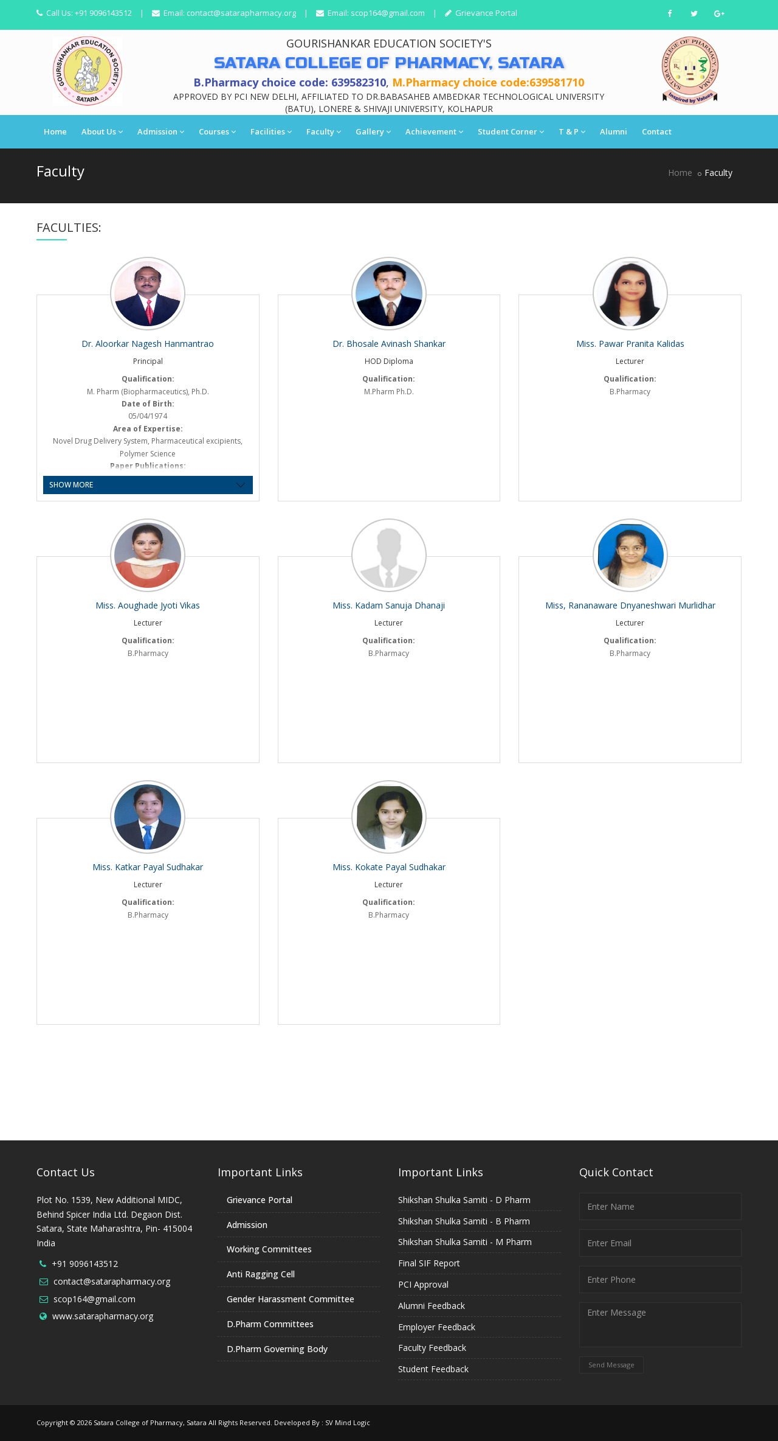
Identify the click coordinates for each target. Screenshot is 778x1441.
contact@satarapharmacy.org (241, 12)
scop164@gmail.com (388, 12)
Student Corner (511, 131)
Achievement (434, 131)
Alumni (613, 131)
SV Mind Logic (347, 1422)
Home (55, 131)
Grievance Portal (485, 12)
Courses (217, 131)
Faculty (323, 131)
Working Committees (269, 1249)
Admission (160, 131)
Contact (657, 131)
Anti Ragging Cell (261, 1274)
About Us (102, 131)
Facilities (271, 131)
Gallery (373, 131)
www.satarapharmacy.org (102, 1316)
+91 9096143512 (85, 1263)
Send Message (611, 1364)
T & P (572, 131)
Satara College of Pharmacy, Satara (150, 1422)
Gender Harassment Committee (290, 1299)
